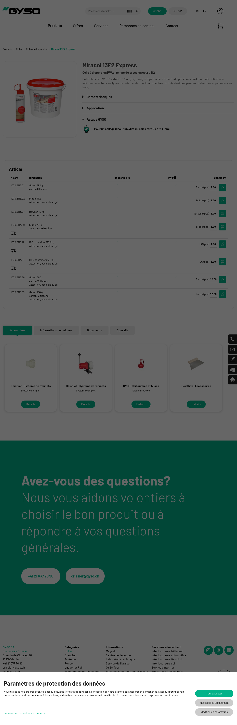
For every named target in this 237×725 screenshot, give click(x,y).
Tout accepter (214, 693)
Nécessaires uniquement (214, 702)
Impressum (10, 712)
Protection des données (32, 712)
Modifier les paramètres (214, 712)
